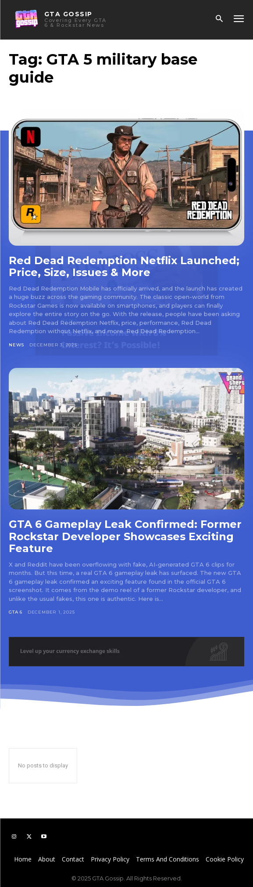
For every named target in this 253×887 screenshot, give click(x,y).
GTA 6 (15, 612)
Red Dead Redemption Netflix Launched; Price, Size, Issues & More (124, 266)
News (16, 345)
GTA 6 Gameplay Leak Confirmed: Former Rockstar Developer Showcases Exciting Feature (125, 536)
